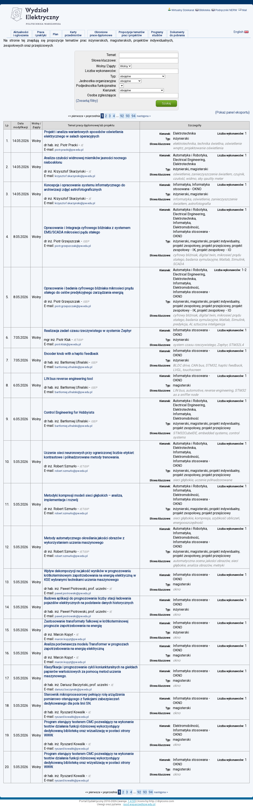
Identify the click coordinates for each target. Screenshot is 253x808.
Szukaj (166, 103)
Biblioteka (204, 10)
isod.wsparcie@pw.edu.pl (139, 804)
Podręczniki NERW (226, 10)
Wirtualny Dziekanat (182, 10)
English (238, 32)
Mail (244, 10)
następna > (144, 116)
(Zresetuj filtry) (87, 101)
